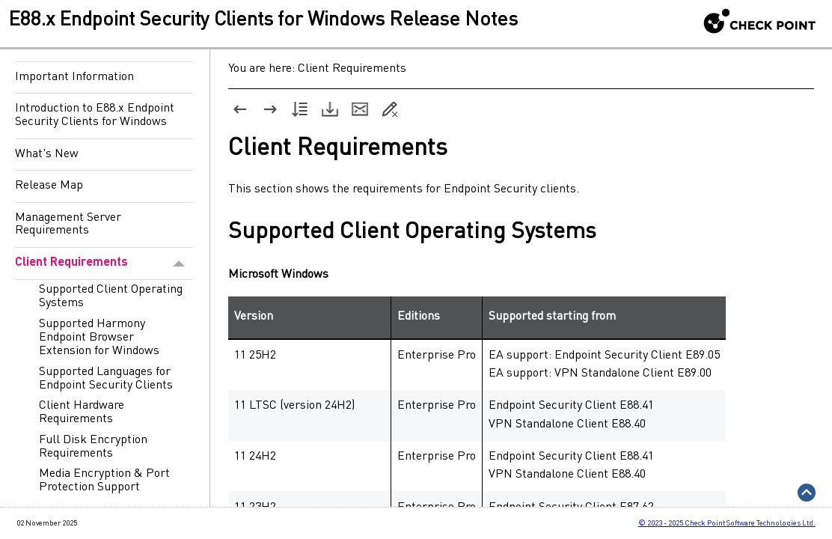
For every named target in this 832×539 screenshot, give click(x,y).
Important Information (74, 77)
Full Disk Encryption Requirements (93, 447)
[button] (179, 263)
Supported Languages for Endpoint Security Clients (106, 379)
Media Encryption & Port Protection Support (104, 480)
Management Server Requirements (68, 224)
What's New (47, 154)
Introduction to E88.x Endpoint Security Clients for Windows (94, 115)
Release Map (49, 186)
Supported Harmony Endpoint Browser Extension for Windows (99, 337)
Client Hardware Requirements (81, 412)
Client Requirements (104, 263)
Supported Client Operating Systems (111, 296)
